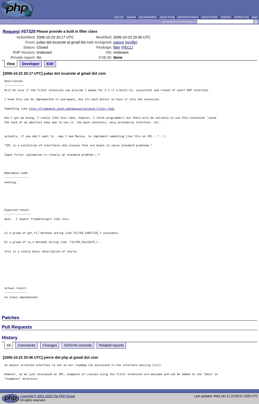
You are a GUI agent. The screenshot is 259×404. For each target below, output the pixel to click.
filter (116, 47)
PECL (127, 47)
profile (131, 42)
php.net (119, 16)
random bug (241, 16)
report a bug (167, 16)
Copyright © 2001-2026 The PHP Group (47, 396)
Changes (49, 345)
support (131, 16)
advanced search (188, 16)
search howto (209, 16)
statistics (226, 16)
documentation (148, 16)
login (255, 16)
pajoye (118, 42)
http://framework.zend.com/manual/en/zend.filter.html (72, 108)
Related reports (111, 345)
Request (11, 31)
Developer (31, 64)
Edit (50, 64)
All (9, 345)
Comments (26, 345)
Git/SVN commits (78, 345)
